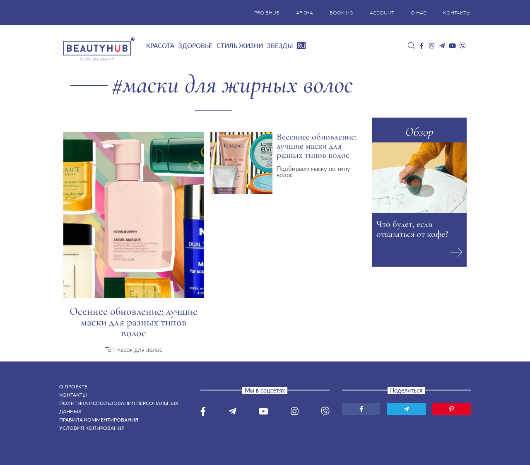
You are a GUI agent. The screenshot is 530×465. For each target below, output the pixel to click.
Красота (160, 45)
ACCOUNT (382, 13)
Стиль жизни (240, 45)
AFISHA (304, 13)
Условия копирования (92, 428)
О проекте (73, 386)
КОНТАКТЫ (457, 13)
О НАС (418, 13)
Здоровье (195, 45)
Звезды (280, 45)
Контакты (73, 395)
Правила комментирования (98, 420)
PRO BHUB (266, 13)
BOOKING (341, 13)
